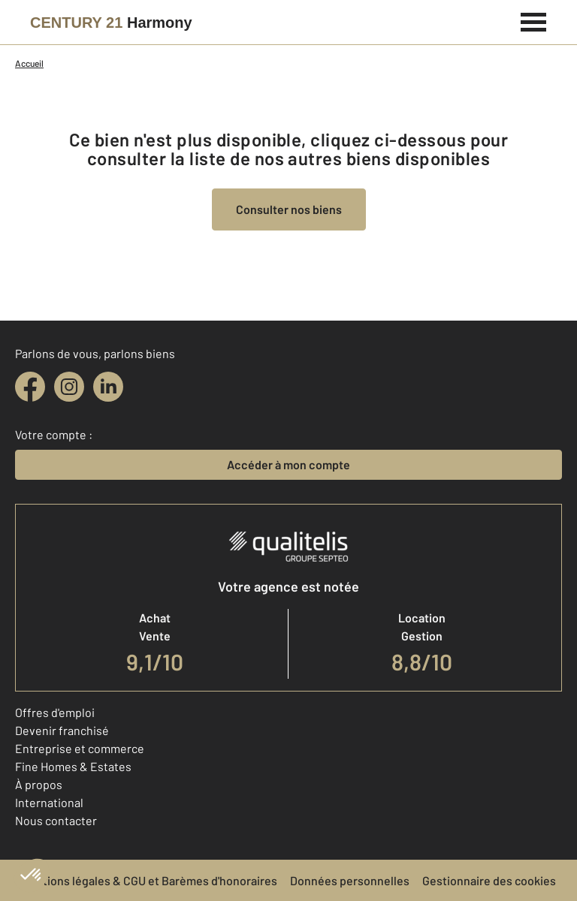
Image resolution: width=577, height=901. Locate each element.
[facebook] (30, 387)
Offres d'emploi (55, 712)
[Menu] (534, 20)
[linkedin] (108, 387)
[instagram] (69, 387)
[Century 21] (111, 22)
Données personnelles (349, 880)
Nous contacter (56, 820)
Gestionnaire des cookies (489, 880)
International (49, 802)
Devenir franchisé (62, 730)
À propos (38, 784)
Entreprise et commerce (79, 748)
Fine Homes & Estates (73, 766)
